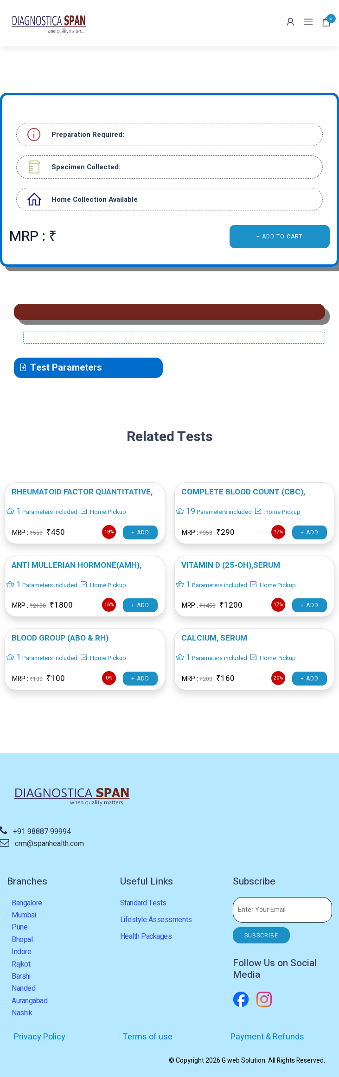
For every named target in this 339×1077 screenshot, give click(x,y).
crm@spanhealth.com (49, 843)
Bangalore (27, 903)
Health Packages (146, 936)
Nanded (23, 988)
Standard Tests (143, 903)
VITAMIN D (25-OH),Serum (230, 565)
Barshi (21, 976)
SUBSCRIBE (261, 935)
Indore (21, 951)
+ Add (140, 532)
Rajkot (21, 964)
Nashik (22, 1013)
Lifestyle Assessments (156, 919)
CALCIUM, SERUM (214, 638)
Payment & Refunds (267, 1037)
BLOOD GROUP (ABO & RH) (60, 638)
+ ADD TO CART (279, 236)
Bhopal (22, 939)
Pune (19, 927)
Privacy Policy (39, 1037)
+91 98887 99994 (42, 831)
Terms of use (147, 1037)
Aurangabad (29, 1000)
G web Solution (243, 1060)
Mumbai (24, 915)
